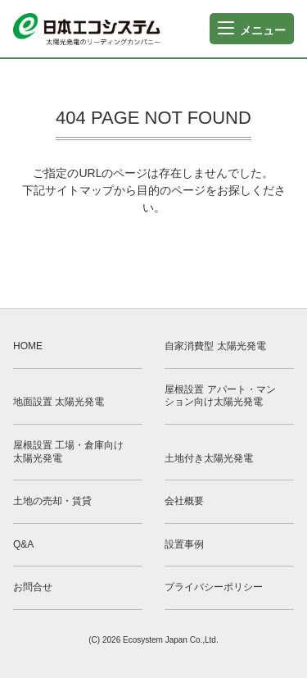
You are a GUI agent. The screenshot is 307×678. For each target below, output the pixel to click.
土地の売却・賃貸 (52, 501)
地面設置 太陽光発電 (58, 401)
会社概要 (184, 501)
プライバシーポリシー (214, 587)
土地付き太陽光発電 (209, 458)
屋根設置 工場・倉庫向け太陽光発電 (68, 451)
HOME (28, 346)
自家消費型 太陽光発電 (215, 346)
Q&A (23, 544)
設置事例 (184, 544)
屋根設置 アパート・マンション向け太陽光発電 (220, 396)
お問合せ (32, 587)
